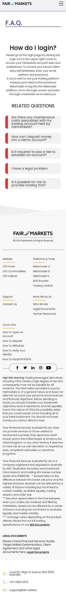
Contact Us (10, 304)
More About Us (42, 296)
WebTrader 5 (41, 276)
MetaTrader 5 (41, 271)
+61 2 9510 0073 (15, 582)
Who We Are (40, 304)
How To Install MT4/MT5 (17, 359)
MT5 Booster (41, 281)
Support (8, 296)
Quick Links (9, 325)
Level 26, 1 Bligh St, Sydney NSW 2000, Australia (28, 573)
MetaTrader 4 (41, 266)
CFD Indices (10, 276)
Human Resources (44, 313)
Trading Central (42, 285)
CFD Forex (9, 266)
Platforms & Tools (44, 259)
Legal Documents (44, 309)
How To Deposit (12, 341)
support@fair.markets (20, 590)
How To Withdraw (13, 345)
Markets (7, 259)
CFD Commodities (14, 271)
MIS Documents (40, 524)
